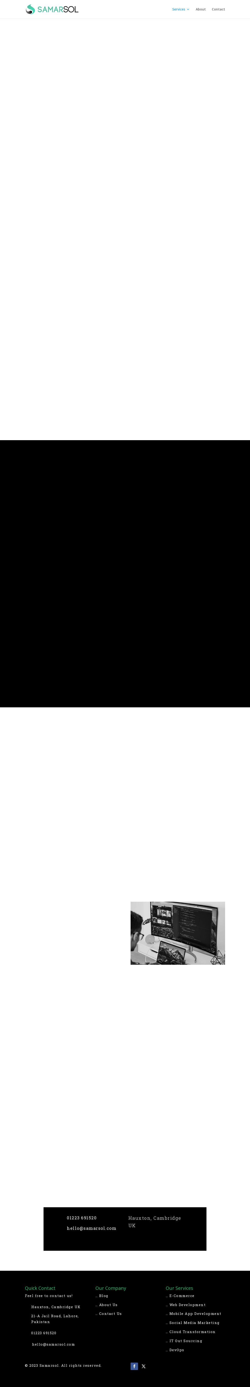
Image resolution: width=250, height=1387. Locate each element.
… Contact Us (108, 1313)
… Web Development (186, 1304)
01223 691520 (82, 1218)
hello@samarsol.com (91, 1228)
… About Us (106, 1304)
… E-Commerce (180, 1295)
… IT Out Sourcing (184, 1340)
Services (178, 9)
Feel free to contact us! (49, 1295)
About (201, 9)
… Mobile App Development (193, 1313)
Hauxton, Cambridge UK (56, 1306)
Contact (218, 9)
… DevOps (175, 1349)
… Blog (101, 1295)
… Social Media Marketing (193, 1322)
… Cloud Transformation (191, 1331)
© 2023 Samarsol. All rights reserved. (63, 1365)
